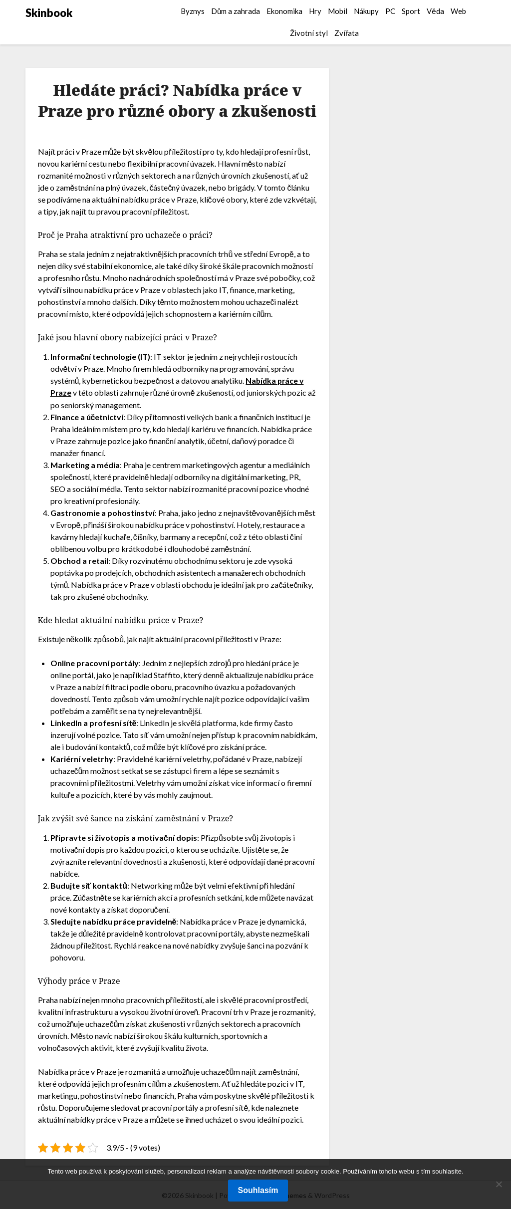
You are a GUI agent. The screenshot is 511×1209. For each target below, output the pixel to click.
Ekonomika (284, 10)
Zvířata (346, 32)
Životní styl (309, 32)
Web (458, 10)
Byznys (193, 10)
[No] (499, 1184)
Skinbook (48, 12)
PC (390, 10)
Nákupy (366, 10)
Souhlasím (258, 1190)
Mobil (337, 10)
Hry (315, 10)
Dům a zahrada (235, 10)
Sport (411, 10)
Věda (435, 10)
